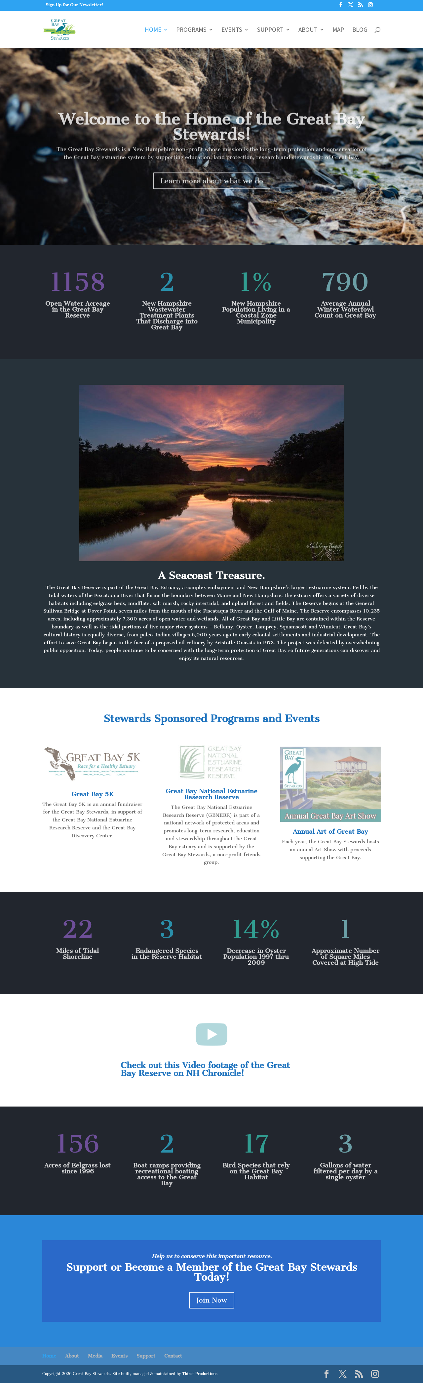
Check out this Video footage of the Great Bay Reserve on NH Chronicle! (205, 1069)
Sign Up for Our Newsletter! (74, 4)
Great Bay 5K (92, 794)
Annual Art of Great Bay (330, 831)
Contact (173, 1356)
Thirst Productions (199, 1373)
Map (338, 30)
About (308, 30)
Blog (359, 30)
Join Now (211, 1300)
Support (270, 30)
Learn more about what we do (211, 192)
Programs (191, 30)
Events (231, 30)
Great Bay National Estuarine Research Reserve (211, 794)
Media (95, 1356)
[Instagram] (370, 6)
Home (153, 30)
